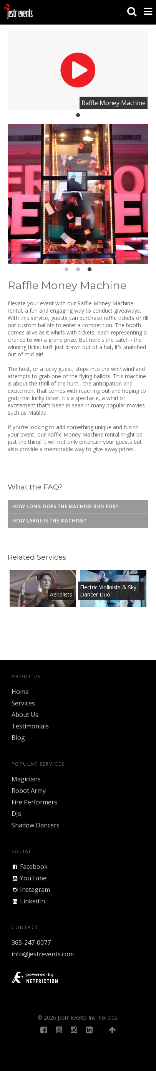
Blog (18, 737)
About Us (25, 714)
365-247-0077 (31, 942)
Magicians (26, 779)
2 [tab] (78, 270)
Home (20, 691)
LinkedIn (32, 901)
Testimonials (30, 726)
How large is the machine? (49, 520)
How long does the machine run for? (65, 506)
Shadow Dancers (36, 825)
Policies (107, 1017)
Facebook (34, 866)
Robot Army (29, 790)
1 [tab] (78, 115)
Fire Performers (34, 802)
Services (23, 703)
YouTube (33, 878)
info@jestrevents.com (43, 954)
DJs (16, 813)
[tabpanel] (78, 70)
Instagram (35, 889)
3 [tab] (89, 270)
